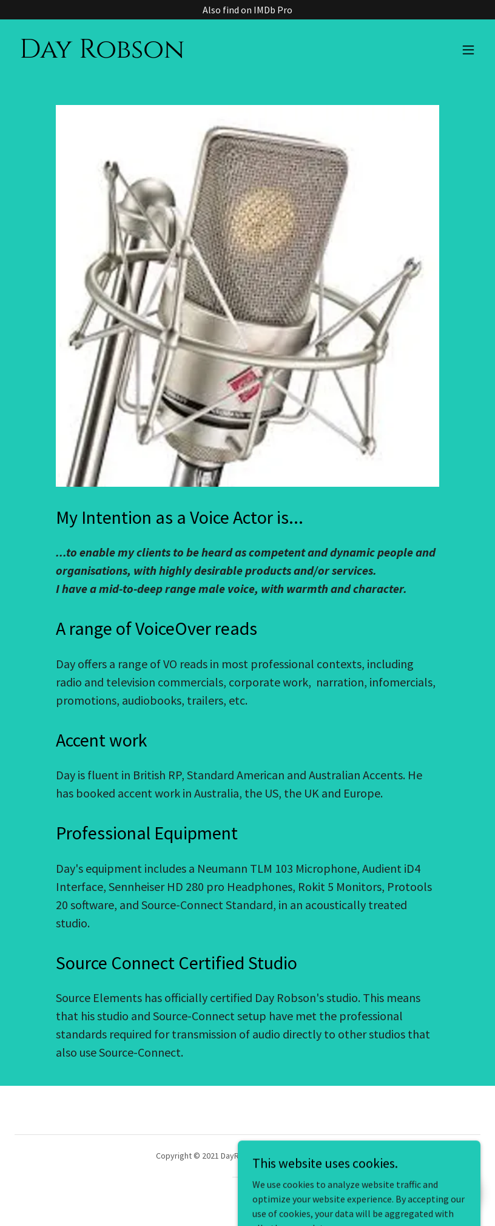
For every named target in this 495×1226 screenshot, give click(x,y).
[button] (468, 50)
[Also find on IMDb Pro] (247, 9)
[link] (101, 54)
